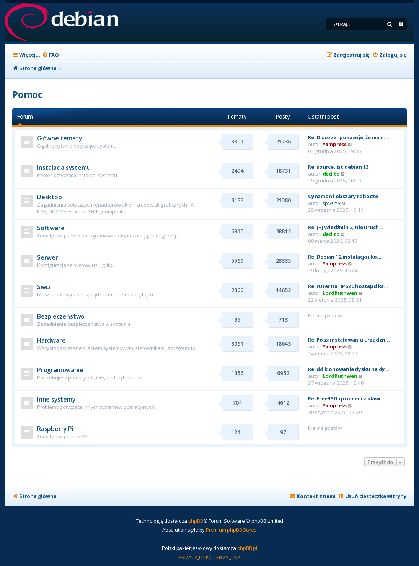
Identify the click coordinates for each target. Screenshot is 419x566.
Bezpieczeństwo (61, 316)
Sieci (43, 287)
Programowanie (60, 370)
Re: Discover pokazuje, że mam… (348, 137)
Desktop (49, 197)
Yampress (335, 144)
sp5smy (332, 203)
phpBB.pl (247, 548)
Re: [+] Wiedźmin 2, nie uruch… (345, 227)
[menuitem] (50, 54)
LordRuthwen (340, 293)
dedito (331, 173)
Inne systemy (56, 399)
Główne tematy (59, 138)
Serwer (47, 257)
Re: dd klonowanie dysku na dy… (349, 369)
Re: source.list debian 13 (338, 166)
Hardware (51, 340)
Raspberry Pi (55, 428)
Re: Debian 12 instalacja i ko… (345, 256)
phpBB (195, 520)
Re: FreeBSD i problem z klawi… (346, 398)
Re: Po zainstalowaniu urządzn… (349, 339)
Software (50, 228)
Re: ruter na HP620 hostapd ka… (348, 286)
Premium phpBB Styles (231, 529)
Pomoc (27, 94)
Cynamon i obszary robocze (343, 196)
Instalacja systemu (63, 167)
